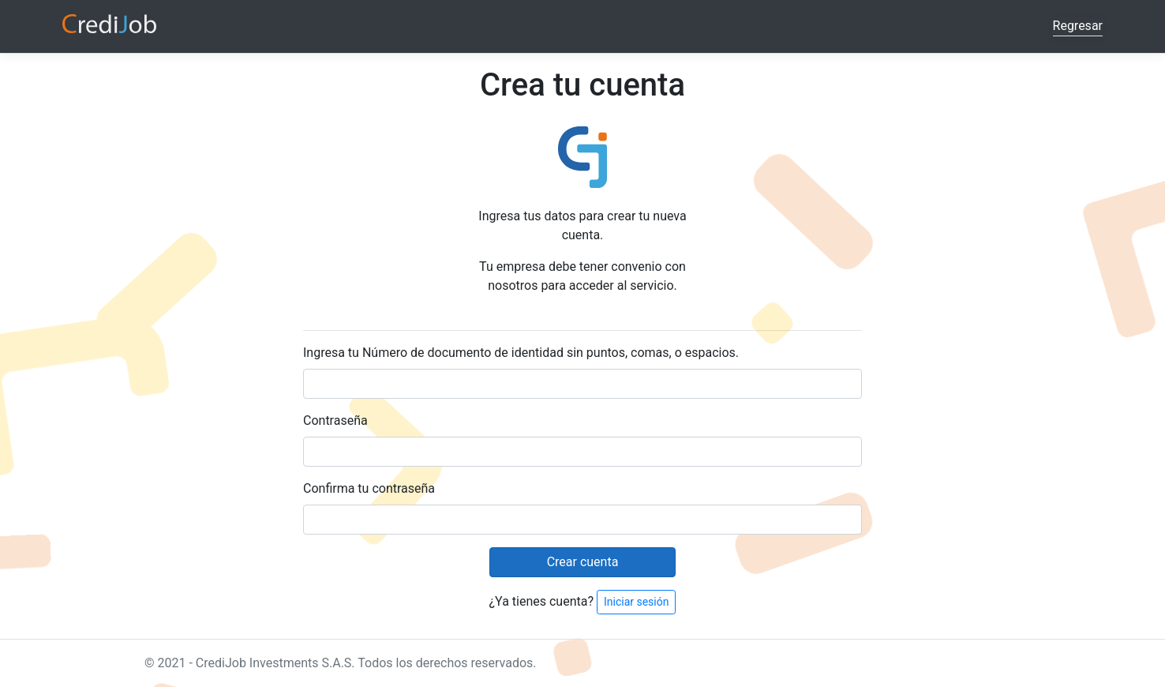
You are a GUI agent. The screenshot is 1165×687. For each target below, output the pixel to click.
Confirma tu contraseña (369, 488)
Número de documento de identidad (463, 352)
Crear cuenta (583, 561)
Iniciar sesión (636, 601)
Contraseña (335, 420)
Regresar (1078, 25)
